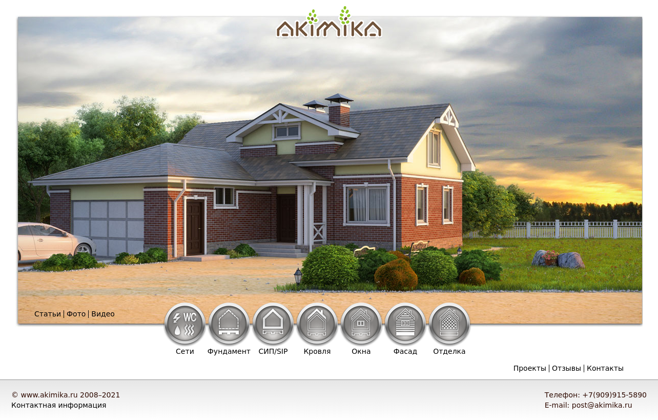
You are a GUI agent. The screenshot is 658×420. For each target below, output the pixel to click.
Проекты (529, 368)
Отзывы (566, 368)
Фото (76, 314)
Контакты (605, 368)
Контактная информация (58, 405)
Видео (103, 314)
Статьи (47, 314)
